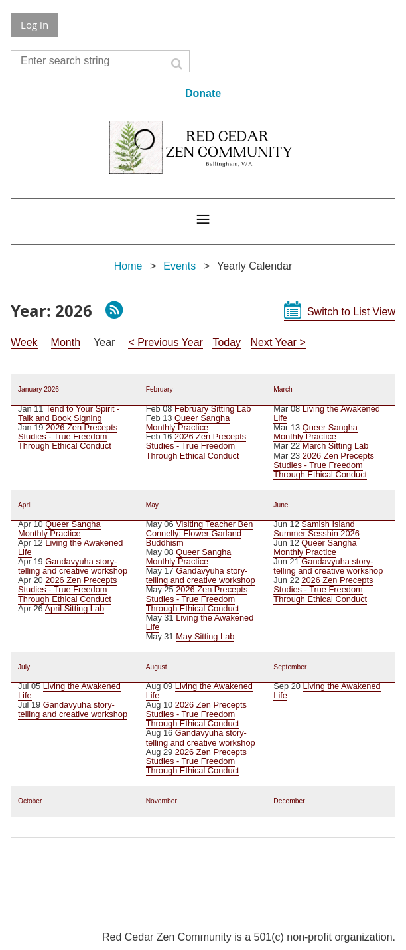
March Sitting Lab (336, 446)
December (288, 801)
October (30, 801)
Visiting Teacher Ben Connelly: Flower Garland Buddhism (199, 533)
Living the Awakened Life (326, 413)
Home (128, 266)
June (280, 505)
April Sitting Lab (75, 608)
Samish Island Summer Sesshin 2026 (316, 528)
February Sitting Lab (212, 409)
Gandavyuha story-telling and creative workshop (72, 566)
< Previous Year (165, 342)
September (289, 667)
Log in (34, 24)
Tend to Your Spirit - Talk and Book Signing (68, 413)
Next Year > (278, 342)
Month (65, 342)
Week (24, 342)
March (282, 389)
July (24, 667)
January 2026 (38, 389)
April (24, 505)
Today (226, 342)
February (159, 389)
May (152, 505)
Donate (203, 93)
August (156, 667)
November (161, 801)
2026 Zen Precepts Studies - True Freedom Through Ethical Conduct (67, 436)
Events (179, 266)
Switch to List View (351, 311)
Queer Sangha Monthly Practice (188, 422)
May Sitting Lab (205, 636)
